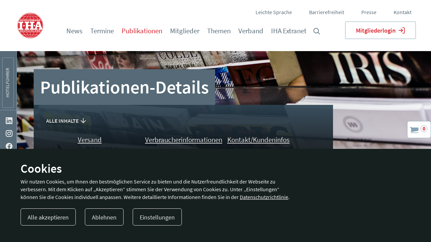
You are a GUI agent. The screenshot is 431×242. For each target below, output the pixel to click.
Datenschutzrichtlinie (264, 197)
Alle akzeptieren (48, 217)
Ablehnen (104, 217)
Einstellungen (157, 217)
